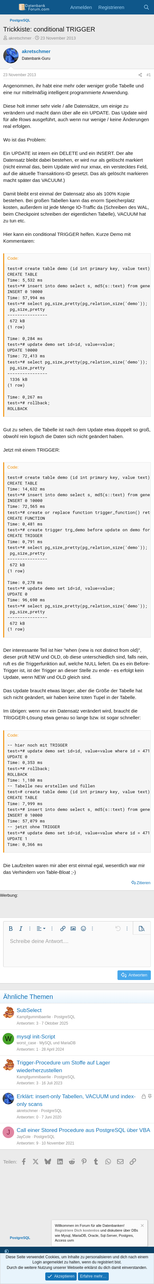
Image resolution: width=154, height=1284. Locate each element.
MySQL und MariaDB (57, 1043)
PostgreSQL (64, 1017)
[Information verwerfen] (141, 1226)
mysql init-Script (36, 1037)
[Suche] (146, 7)
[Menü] (8, 7)
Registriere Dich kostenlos (77, 1231)
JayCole (23, 1137)
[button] (10, 928)
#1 (149, 75)
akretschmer (20, 38)
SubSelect (29, 1010)
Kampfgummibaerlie (34, 1017)
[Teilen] (140, 75)
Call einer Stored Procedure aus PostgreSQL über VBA (83, 1130)
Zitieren (143, 882)
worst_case (26, 1043)
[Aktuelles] (133, 7)
